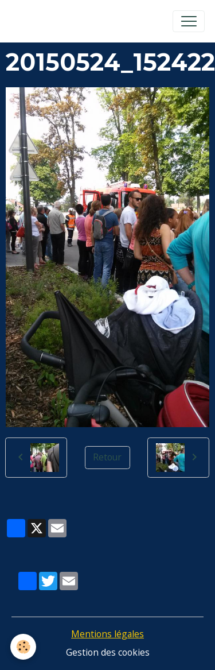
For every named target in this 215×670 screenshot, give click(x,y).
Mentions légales (107, 634)
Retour (107, 457)
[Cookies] (23, 647)
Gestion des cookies (108, 652)
